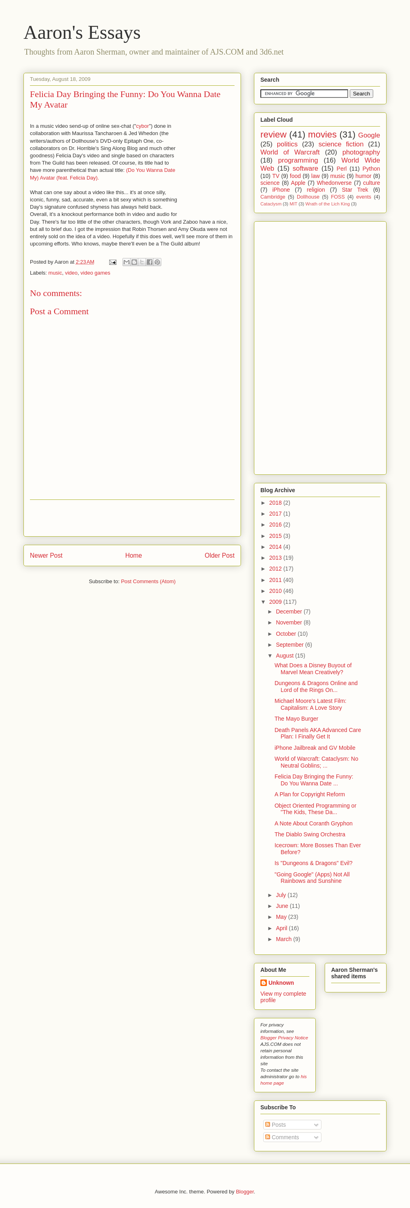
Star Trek (355, 189)
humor (363, 176)
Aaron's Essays (82, 32)
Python (371, 168)
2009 (276, 602)
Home (133, 555)
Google (369, 135)
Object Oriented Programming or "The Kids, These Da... (315, 809)
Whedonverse (334, 183)
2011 (276, 580)
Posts (275, 1124)
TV (275, 176)
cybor (142, 126)
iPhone (281, 189)
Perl (342, 168)
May (282, 917)
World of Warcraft (290, 152)
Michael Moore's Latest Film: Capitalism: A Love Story (311, 704)
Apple (298, 183)
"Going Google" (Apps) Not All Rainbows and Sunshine (312, 877)
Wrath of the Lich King (327, 203)
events (363, 197)
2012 (276, 568)
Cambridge (272, 197)
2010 (276, 591)
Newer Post (46, 555)
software (305, 168)
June (283, 906)
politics (287, 144)
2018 (276, 502)
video (71, 273)
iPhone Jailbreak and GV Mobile (315, 748)
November (289, 622)
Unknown (281, 983)
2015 (276, 536)
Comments (282, 1137)
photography (361, 152)
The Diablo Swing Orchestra (310, 834)
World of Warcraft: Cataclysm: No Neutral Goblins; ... (316, 762)
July (281, 895)
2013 (276, 557)
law (315, 176)
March (284, 939)
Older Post (220, 555)
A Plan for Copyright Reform (310, 794)
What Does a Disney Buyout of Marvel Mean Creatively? (313, 668)
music (55, 273)
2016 (276, 524)
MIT (293, 203)
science (269, 183)
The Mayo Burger (296, 718)
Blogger (245, 1192)
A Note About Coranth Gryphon (314, 823)
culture (371, 183)
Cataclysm (270, 203)
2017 (276, 513)
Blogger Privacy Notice (284, 1037)
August (285, 655)
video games (95, 273)
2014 (276, 547)
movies (322, 134)
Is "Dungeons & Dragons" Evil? (314, 863)
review (273, 134)
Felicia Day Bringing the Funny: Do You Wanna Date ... (314, 780)
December (289, 611)
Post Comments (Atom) (148, 581)
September (290, 644)
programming (298, 160)
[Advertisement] (132, 518)
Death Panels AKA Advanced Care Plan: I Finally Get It (318, 733)
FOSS (337, 197)
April (282, 928)
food (295, 176)
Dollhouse (308, 197)
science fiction (341, 144)
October (287, 633)
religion (316, 189)
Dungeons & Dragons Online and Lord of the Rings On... (316, 686)
